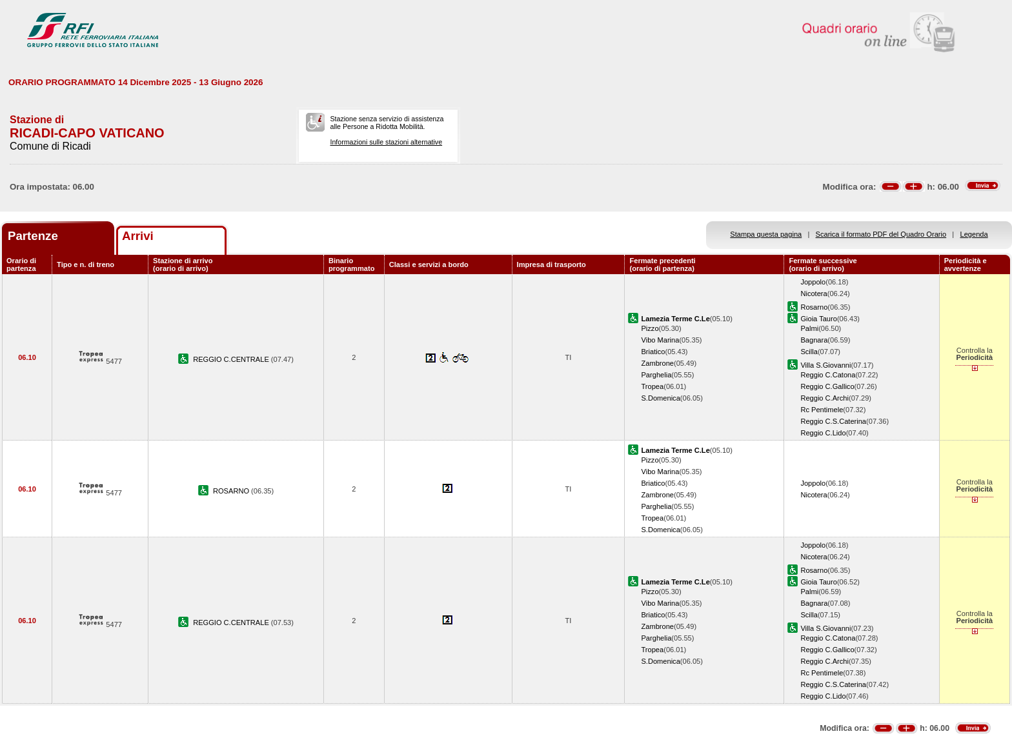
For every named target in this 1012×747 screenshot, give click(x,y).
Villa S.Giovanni (825, 365)
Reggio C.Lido (822, 433)
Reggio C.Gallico (827, 386)
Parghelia (656, 375)
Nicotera (813, 293)
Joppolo (812, 282)
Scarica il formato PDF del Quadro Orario (881, 234)
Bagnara (813, 340)
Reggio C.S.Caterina (833, 421)
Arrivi (138, 236)
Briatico (653, 351)
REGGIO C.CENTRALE (232, 359)
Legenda (974, 234)
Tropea (652, 386)
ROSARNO (232, 491)
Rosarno (813, 307)
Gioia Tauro (818, 319)
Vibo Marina (660, 340)
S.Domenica (660, 398)
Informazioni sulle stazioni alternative (386, 142)
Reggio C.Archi (824, 398)
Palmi (809, 328)
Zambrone (657, 363)
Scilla (808, 351)
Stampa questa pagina (766, 234)
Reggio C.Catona (827, 375)
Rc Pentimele (821, 409)
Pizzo (649, 328)
